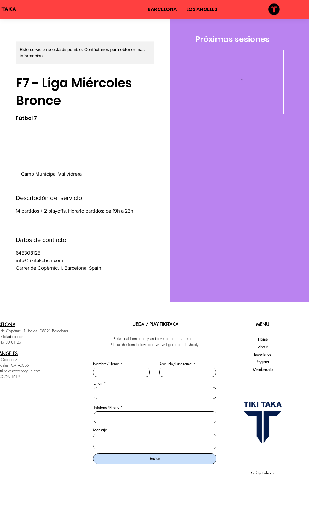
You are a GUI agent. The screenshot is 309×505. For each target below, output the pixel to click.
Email (98, 383)
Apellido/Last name (175, 364)
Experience (262, 354)
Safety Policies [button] (262, 473)
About (263, 346)
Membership (263, 369)
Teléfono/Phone (106, 407)
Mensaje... (102, 430)
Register (263, 362)
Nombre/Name (106, 364)
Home (263, 339)
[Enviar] (155, 458)
